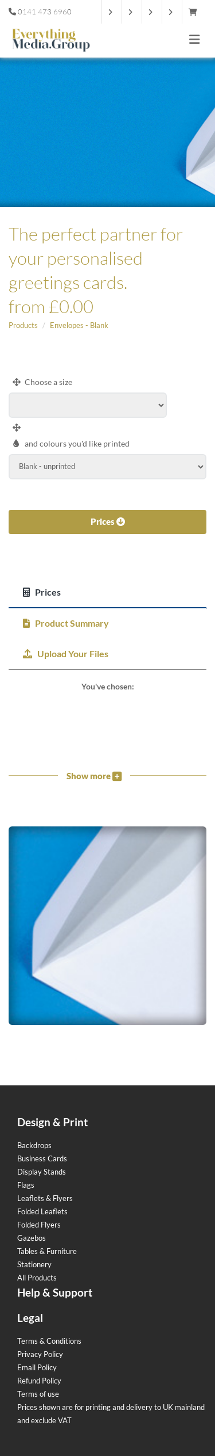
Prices (108, 521)
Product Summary (66, 623)
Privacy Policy (40, 1354)
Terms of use (38, 1393)
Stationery (34, 1264)
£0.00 (71, 306)
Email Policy (37, 1367)
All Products (37, 1277)
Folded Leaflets (42, 1211)
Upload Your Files (65, 653)
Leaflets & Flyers (45, 1198)
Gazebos (31, 1237)
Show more (94, 776)
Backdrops (34, 1145)
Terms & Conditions (49, 1341)
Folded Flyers (39, 1224)
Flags (25, 1185)
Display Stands (41, 1171)
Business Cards (42, 1158)
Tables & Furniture (47, 1251)
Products (23, 325)
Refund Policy (39, 1380)
